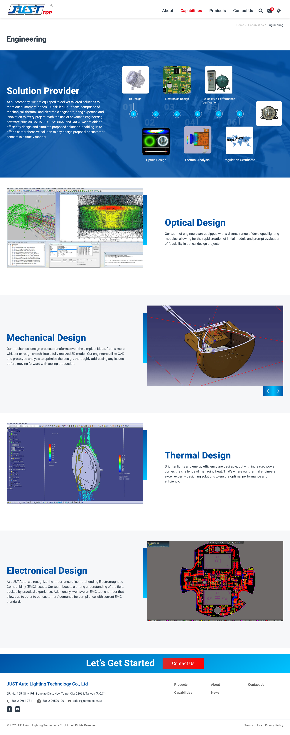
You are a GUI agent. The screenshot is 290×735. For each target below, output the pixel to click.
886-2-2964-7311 (22, 701)
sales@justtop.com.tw (87, 701)
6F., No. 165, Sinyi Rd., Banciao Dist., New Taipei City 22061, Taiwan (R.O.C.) (56, 693)
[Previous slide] (268, 391)
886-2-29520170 (53, 701)
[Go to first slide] (278, 391)
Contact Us (183, 663)
